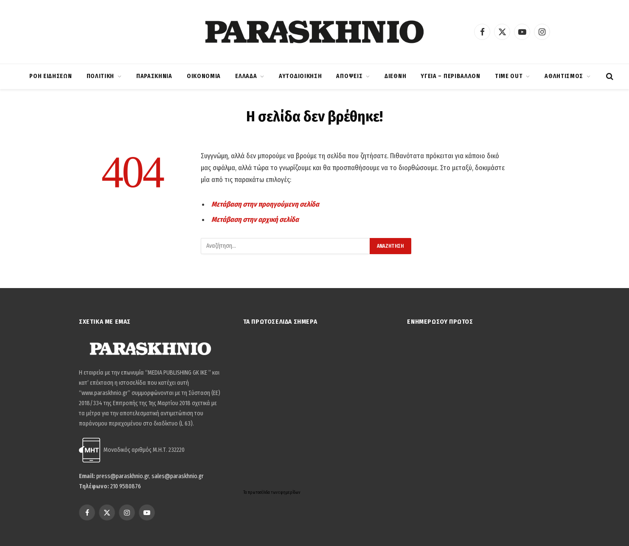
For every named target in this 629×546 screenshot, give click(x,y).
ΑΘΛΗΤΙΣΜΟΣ (564, 76)
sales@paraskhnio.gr (178, 476)
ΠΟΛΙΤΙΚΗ (101, 76)
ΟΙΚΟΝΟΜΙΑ (204, 76)
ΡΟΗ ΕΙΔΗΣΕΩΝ (50, 76)
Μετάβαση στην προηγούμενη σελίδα (265, 204)
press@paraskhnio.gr (122, 476)
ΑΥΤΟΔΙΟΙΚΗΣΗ (300, 76)
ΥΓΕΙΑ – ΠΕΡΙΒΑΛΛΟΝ (450, 76)
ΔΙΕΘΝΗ (395, 76)
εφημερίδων (289, 492)
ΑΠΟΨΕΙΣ (349, 76)
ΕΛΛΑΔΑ (246, 76)
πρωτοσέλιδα (259, 492)
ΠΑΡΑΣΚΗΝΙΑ (154, 76)
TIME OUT (509, 76)
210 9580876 (125, 486)
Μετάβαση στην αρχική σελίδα (255, 219)
